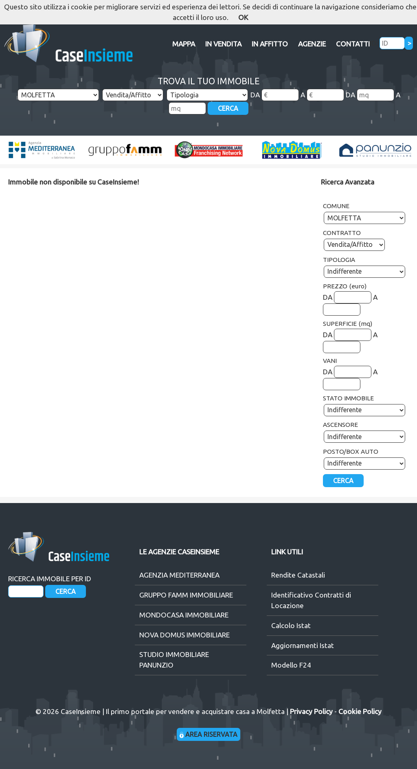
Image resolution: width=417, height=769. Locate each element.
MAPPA (183, 44)
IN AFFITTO (270, 44)
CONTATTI (353, 44)
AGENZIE (312, 44)
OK (243, 17)
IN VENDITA (223, 44)
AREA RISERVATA (209, 734)
